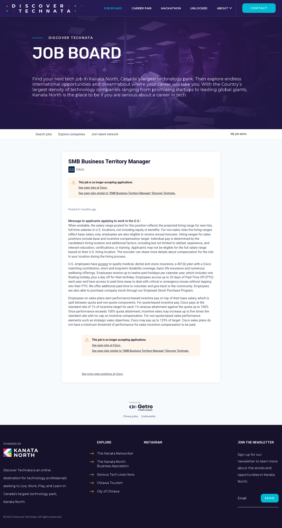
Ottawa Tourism (110, 483)
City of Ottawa (108, 491)
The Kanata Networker (115, 453)
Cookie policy (148, 416)
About (222, 8)
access (103, 264)
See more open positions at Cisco (102, 374)
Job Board (113, 8)
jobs (44, 134)
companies (71, 134)
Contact (259, 8)
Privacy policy (130, 416)
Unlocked (198, 8)
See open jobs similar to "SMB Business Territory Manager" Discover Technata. (127, 193)
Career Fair (142, 8)
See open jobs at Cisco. (93, 187)
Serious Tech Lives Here (115, 474)
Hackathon (171, 8)
